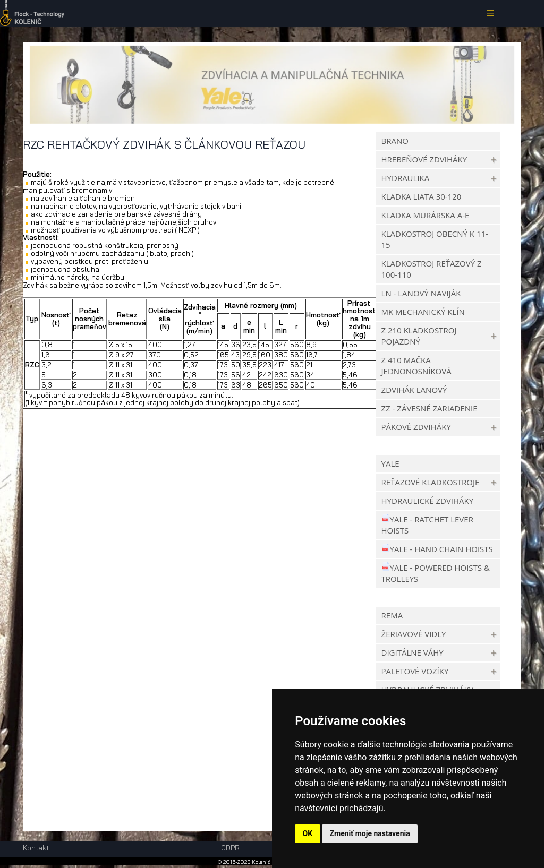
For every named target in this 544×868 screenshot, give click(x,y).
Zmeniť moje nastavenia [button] (370, 833)
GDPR (230, 848)
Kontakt (36, 848)
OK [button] (308, 833)
